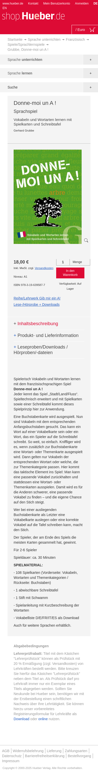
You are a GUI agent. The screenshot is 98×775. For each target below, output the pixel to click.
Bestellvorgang (79, 756)
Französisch (75, 39)
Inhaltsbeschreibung (36, 323)
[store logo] (33, 16)
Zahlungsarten (76, 751)
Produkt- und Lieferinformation (46, 335)
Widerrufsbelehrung (28, 751)
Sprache (25, 60)
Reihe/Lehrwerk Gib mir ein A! (37, 298)
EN (5, 8)
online (43, 719)
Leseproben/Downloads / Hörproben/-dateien (41, 350)
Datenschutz (12, 756)
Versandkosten (44, 268)
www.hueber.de (13, 3)
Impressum (10, 761)
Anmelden (82, 3)
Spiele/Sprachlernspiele (26, 44)
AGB (6, 751)
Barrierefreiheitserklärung (44, 756)
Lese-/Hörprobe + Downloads (37, 305)
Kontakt (33, 3)
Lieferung (54, 751)
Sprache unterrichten (44, 39)
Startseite (15, 39)
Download (21, 719)
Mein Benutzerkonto (56, 3)
